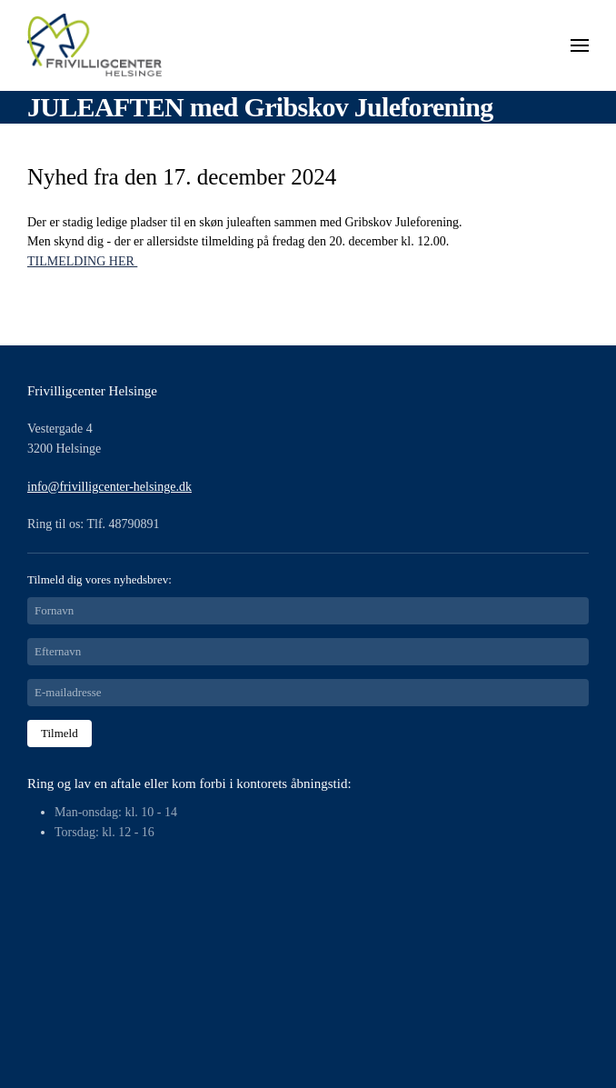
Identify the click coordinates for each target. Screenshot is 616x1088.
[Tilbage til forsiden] (95, 45)
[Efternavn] (308, 651)
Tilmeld (59, 733)
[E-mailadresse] (308, 692)
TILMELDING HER (82, 261)
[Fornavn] (308, 610)
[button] (580, 45)
